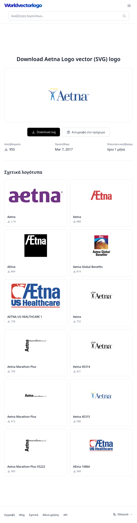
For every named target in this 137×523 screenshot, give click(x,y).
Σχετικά (33, 515)
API (65, 515)
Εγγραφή (9, 515)
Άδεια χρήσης (51, 515)
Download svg (44, 132)
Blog (22, 515)
